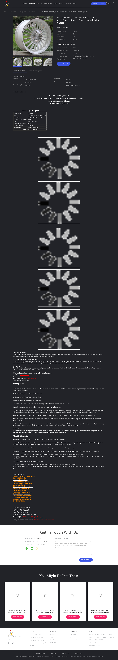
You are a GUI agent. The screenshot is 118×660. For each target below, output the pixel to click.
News (74, 4)
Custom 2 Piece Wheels (37, 635)
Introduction (54, 642)
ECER (101, 656)
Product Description (35, 71)
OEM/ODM (73, 635)
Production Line (74, 640)
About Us (39, 4)
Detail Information (19, 71)
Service (52, 637)
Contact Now (63, 64)
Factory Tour (48, 4)
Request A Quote (98, 4)
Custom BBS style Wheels (37, 637)
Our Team (53, 640)
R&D (71, 637)
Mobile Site (78, 653)
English (110, 4)
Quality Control (58, 4)
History (52, 635)
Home (25, 4)
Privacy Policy (65, 653)
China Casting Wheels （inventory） (25, 656)
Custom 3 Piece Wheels (37, 640)
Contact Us (68, 4)
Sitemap (53, 653)
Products (32, 4)
